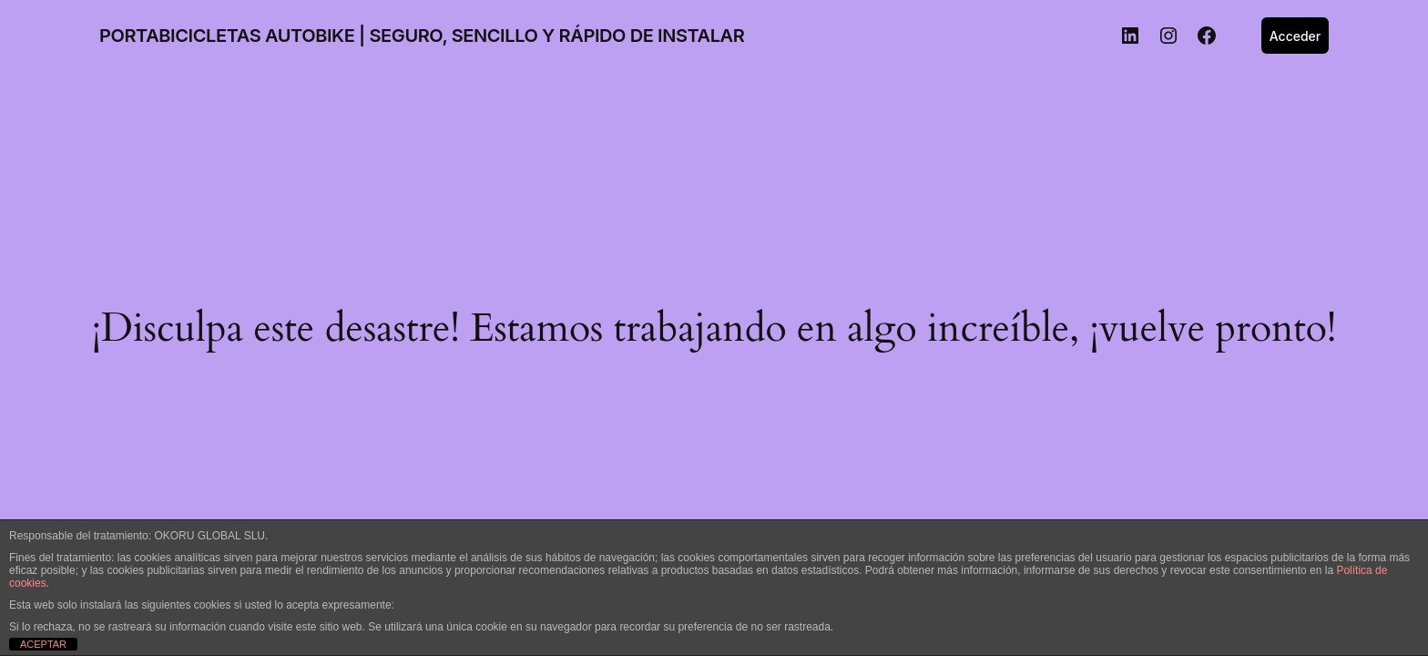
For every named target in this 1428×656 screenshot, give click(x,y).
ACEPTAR (43, 644)
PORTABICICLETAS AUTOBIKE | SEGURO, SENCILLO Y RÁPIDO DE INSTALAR (421, 35)
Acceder (1295, 36)
